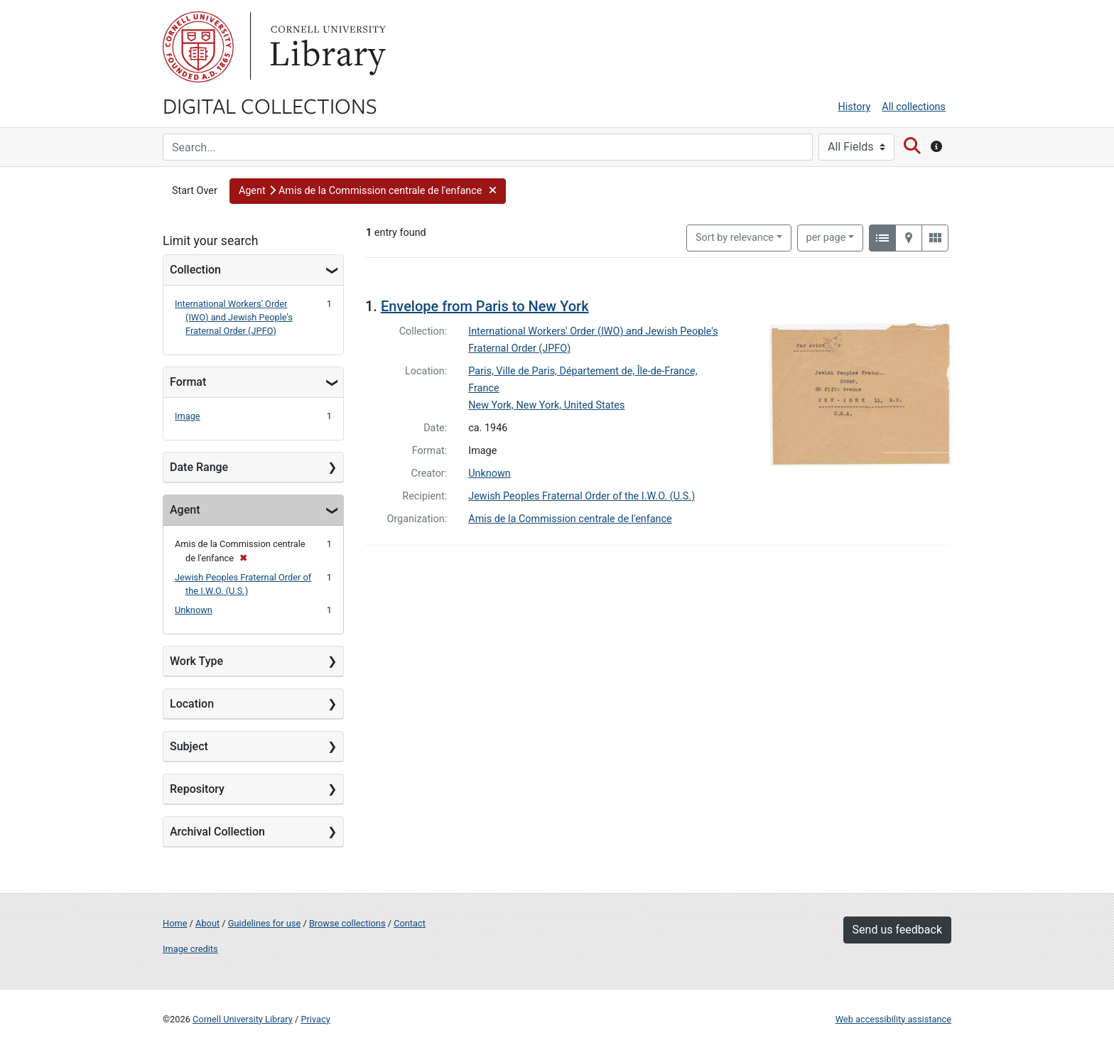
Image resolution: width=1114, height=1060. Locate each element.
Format (188, 382)
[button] (367, 191)
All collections (914, 107)
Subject (189, 746)
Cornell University (198, 46)
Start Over (194, 191)
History (854, 107)
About (207, 923)
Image (187, 416)
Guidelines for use (264, 923)
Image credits (190, 948)
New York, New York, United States (546, 405)
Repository (197, 789)
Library (326, 46)
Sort (735, 238)
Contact (410, 923)
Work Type (196, 661)
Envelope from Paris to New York (485, 306)
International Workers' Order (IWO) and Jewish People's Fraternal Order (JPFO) (234, 317)
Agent (185, 510)
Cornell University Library (243, 1019)
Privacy (315, 1019)
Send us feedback (897, 929)
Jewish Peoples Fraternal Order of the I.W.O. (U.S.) (581, 496)
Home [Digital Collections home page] (175, 923)
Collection (195, 269)
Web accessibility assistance (893, 1019)
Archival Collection (217, 831)
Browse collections (347, 923)
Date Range (199, 467)
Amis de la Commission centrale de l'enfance (569, 519)
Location (192, 703)
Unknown (193, 610)
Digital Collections (270, 105)
